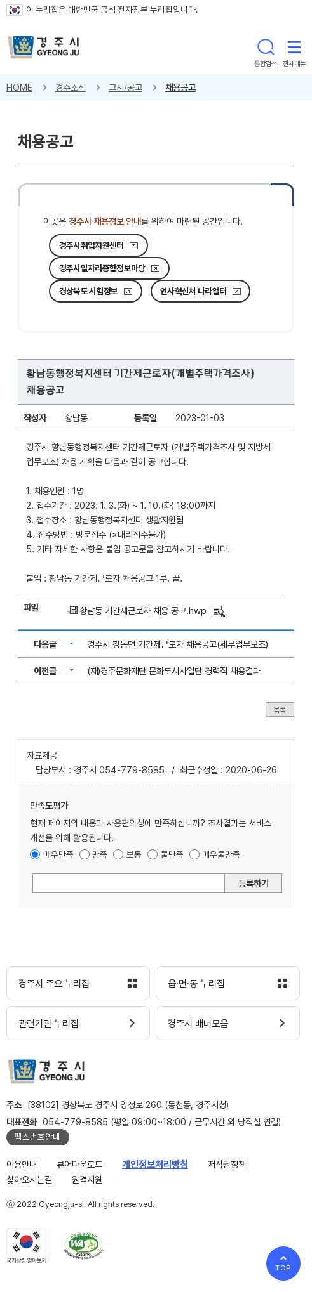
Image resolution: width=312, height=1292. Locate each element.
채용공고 (180, 87)
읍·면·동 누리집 (196, 983)
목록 (279, 709)
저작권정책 (227, 1164)
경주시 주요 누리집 (54, 983)
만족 (99, 854)
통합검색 (265, 47)
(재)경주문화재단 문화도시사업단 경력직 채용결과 (174, 670)
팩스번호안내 (37, 1137)
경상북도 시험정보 (88, 291)
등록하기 (253, 883)
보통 (134, 854)
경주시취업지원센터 (91, 245)
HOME (19, 87)
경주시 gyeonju (43, 47)
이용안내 (21, 1164)
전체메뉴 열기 (294, 47)
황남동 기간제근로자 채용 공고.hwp (143, 610)
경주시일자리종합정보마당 (102, 268)
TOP (283, 1267)
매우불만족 (221, 854)
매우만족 (58, 854)
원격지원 (87, 1179)
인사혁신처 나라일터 (193, 291)
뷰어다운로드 (79, 1164)
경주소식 (70, 87)
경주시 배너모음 (198, 1023)
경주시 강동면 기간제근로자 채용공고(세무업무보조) (177, 644)
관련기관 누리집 (48, 1023)
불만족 (172, 854)
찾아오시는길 (29, 1179)
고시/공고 (125, 87)
